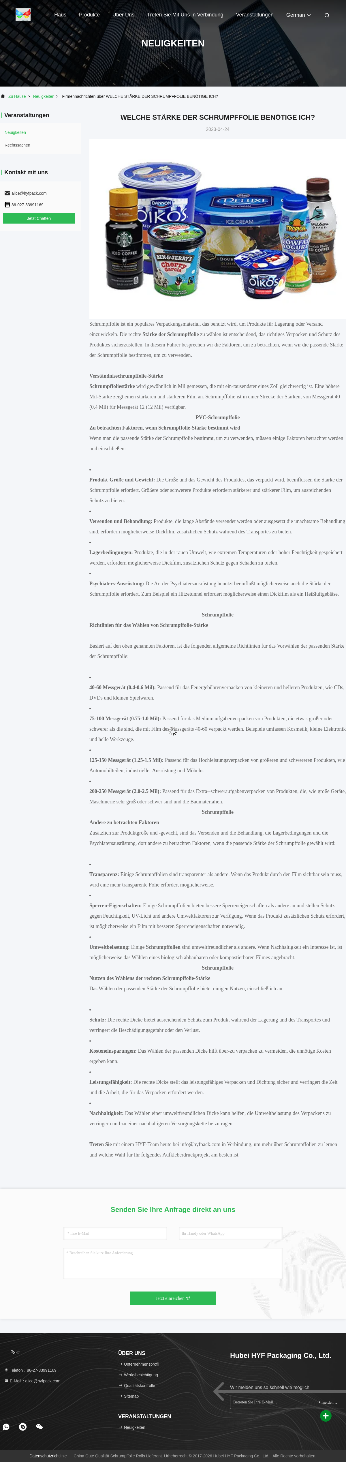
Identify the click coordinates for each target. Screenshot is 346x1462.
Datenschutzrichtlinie (48, 1456)
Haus (60, 15)
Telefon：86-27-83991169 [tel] (30, 1370)
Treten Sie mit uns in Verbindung (185, 15)
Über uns (123, 15)
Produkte (89, 15)
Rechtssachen (17, 145)
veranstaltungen (255, 15)
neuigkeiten (43, 96)
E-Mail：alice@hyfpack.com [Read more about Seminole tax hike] (32, 1381)
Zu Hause (17, 96)
